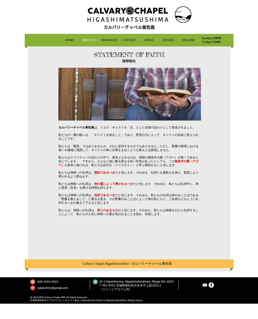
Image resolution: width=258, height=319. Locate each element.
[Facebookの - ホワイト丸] (211, 285)
